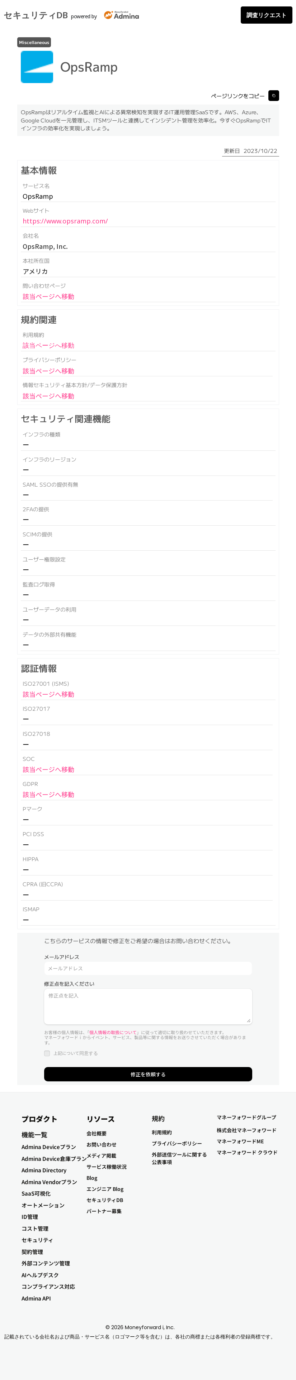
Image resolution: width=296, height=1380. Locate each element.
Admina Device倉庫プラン (54, 1158)
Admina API (36, 1298)
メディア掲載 (101, 1155)
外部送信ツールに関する (179, 1154)
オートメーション (43, 1205)
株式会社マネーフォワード (247, 1130)
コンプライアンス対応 (48, 1286)
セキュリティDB (35, 15)
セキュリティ (37, 1240)
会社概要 (96, 1133)
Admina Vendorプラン (49, 1182)
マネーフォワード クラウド (247, 1152)
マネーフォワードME (240, 1141)
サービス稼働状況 (106, 1166)
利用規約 (162, 1132)
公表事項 (162, 1162)
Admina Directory (44, 1170)
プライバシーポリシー (177, 1143)
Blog (91, 1177)
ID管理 (30, 1216)
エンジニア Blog (104, 1188)
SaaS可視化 (36, 1193)
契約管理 (32, 1251)
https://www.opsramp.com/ (65, 221)
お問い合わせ (101, 1144)
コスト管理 (35, 1228)
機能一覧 (34, 1134)
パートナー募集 (104, 1211)
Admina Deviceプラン (49, 1146)
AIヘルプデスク (40, 1275)
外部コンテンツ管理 (46, 1263)
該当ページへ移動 (48, 296)
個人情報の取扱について (113, 1032)
